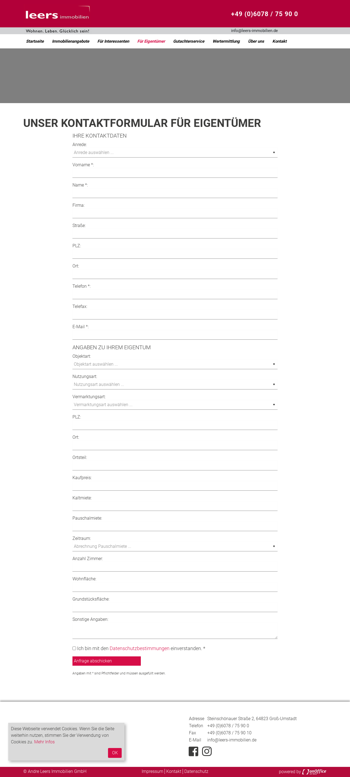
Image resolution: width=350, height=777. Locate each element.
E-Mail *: (80, 326)
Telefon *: (81, 286)
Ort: (75, 266)
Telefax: (79, 306)
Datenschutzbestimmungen (140, 648)
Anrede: (79, 144)
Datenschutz (196, 771)
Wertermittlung (226, 41)
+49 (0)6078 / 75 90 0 (264, 14)
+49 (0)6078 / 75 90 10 (229, 732)
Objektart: (81, 356)
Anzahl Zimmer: (87, 558)
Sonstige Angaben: (90, 619)
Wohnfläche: (84, 578)
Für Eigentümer (151, 41)
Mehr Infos (44, 741)
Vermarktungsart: (89, 396)
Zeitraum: (81, 538)
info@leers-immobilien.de (254, 30)
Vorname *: (83, 164)
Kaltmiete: (82, 497)
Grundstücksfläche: (90, 599)
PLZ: (76, 245)
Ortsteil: (79, 457)
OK (115, 752)
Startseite (35, 41)
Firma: (78, 205)
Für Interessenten (113, 41)
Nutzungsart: (84, 376)
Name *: (80, 185)
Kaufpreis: (82, 477)
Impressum (152, 771)
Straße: (79, 225)
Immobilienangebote (70, 41)
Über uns (256, 41)
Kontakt (279, 41)
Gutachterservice (188, 41)
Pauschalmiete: (87, 518)
